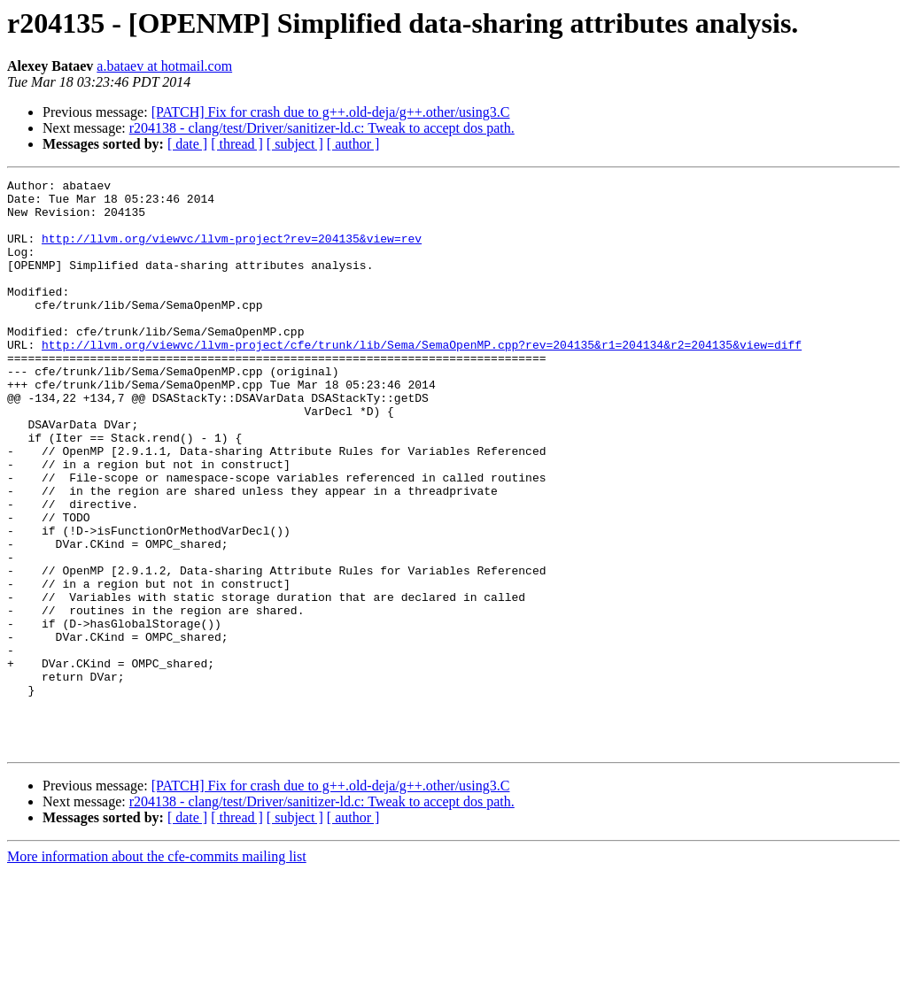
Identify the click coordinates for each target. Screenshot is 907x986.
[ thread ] (237, 143)
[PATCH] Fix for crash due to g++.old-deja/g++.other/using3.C (330, 111)
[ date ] (187, 143)
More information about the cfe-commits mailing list (156, 970)
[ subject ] (295, 143)
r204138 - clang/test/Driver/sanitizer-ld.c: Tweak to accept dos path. (322, 127)
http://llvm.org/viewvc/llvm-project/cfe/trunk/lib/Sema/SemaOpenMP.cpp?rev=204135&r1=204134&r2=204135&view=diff (422, 379)
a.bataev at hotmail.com (164, 65)
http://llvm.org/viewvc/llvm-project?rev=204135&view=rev (232, 251)
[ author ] (353, 143)
